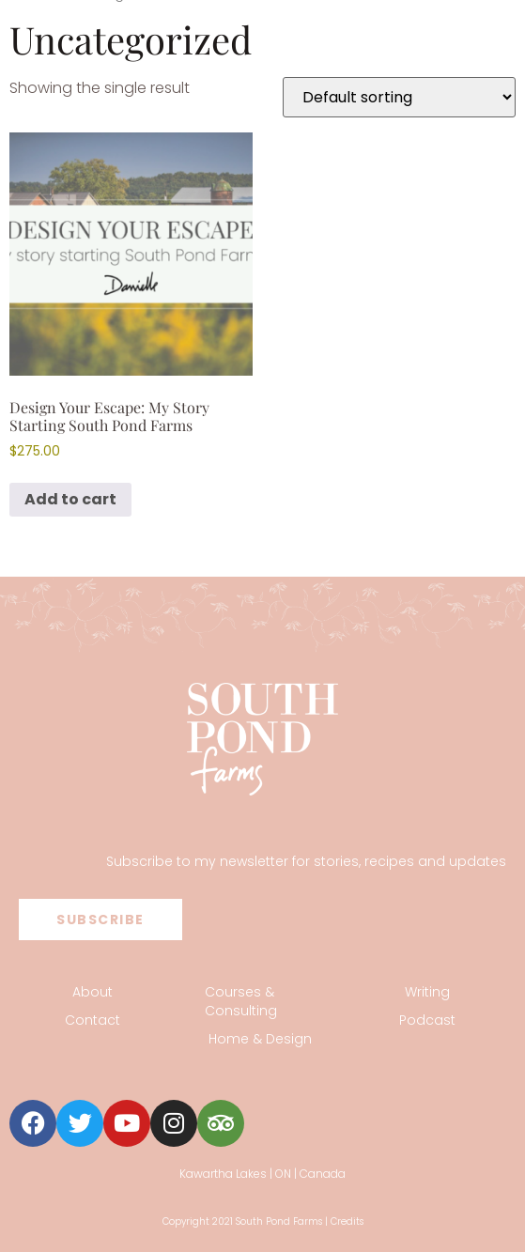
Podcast (427, 1020)
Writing (427, 991)
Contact (92, 1020)
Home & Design (260, 1038)
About (92, 991)
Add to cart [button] (70, 499)
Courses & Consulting (241, 1001)
